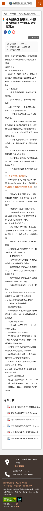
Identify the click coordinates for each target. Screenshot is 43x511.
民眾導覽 (13, 14)
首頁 (5, 14)
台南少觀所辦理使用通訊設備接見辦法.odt (26, 438)
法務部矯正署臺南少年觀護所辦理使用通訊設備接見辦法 (21, 23)
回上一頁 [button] (35, 38)
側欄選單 (3, 3)
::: (1, 2)
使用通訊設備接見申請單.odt (25, 426)
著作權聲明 (18, 486)
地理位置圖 (19, 466)
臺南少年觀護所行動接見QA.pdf (26, 413)
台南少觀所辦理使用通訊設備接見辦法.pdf (26, 432)
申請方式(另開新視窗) (17, 176)
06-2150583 (28, 471)
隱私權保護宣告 (8, 483)
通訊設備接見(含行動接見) (27, 14)
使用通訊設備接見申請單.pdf (25, 419)
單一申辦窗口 (7, 486)
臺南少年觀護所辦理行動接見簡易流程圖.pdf (26, 407)
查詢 (39, 3)
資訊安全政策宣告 (22, 483)
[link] (5, 32)
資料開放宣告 (27, 486)
